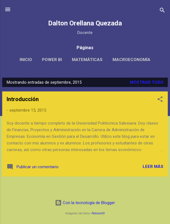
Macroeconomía (131, 59)
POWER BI (52, 59)
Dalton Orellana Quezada (85, 23)
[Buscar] (162, 11)
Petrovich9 (98, 213)
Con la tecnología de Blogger (85, 202)
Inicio (26, 59)
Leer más (153, 166)
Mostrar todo (146, 82)
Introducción (23, 99)
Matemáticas (87, 59)
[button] (160, 100)
